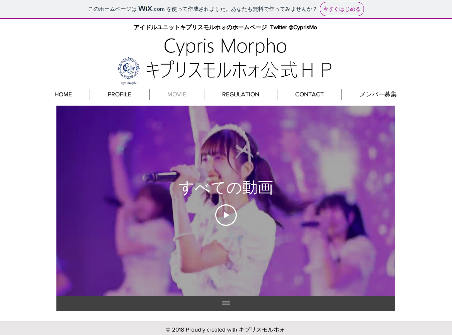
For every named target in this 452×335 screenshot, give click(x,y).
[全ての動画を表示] (226, 303)
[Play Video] (226, 215)
